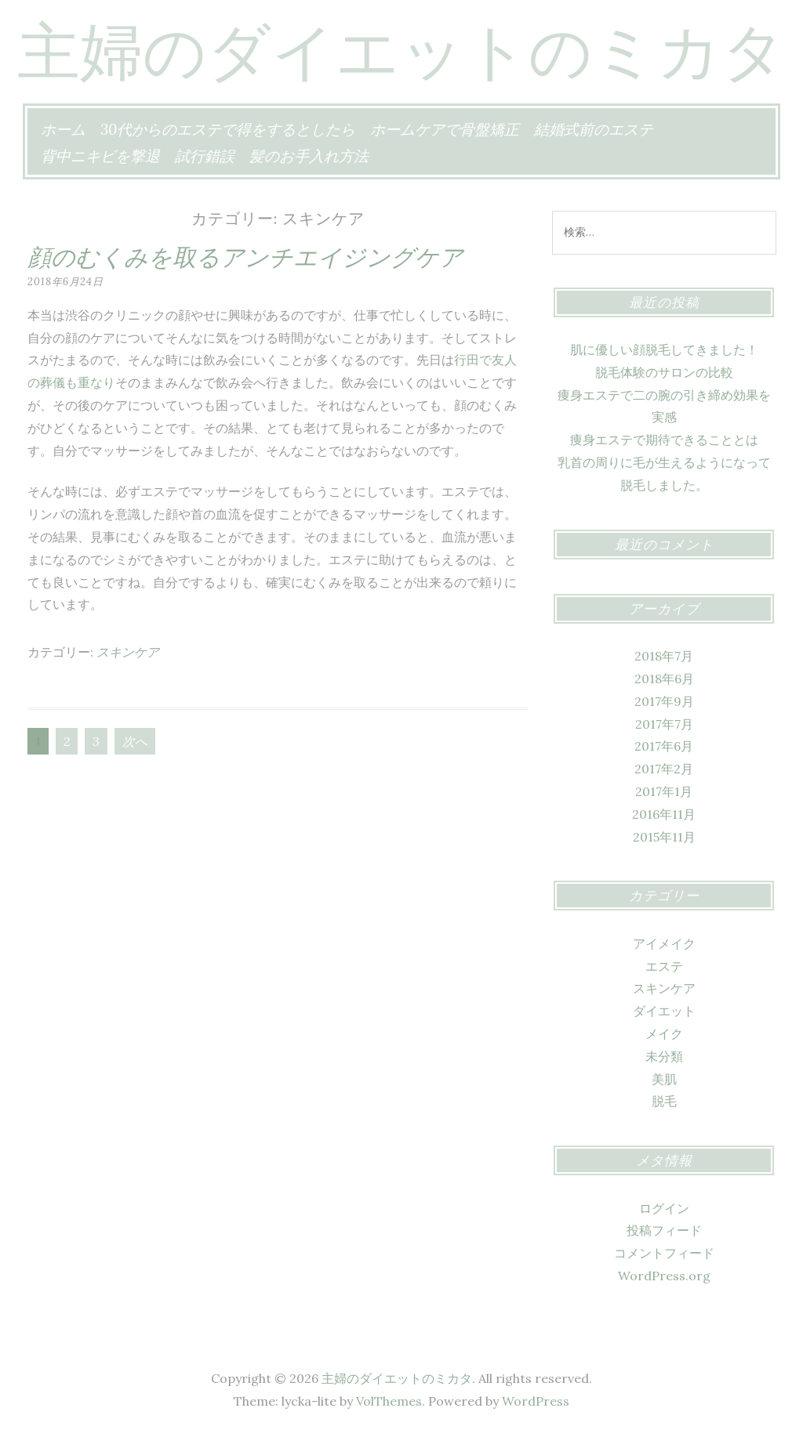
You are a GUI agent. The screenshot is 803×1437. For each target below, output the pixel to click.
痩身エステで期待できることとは (664, 439)
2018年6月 (664, 678)
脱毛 (664, 1101)
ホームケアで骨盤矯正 (444, 129)
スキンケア (127, 652)
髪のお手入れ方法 (309, 156)
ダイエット (664, 1011)
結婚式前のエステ (593, 129)
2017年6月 (663, 746)
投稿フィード (664, 1230)
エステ (664, 966)
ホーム (63, 129)
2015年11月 (664, 837)
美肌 (664, 1079)
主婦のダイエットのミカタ (401, 51)
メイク (664, 1033)
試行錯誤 (204, 156)
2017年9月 (664, 701)
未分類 (664, 1056)
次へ (134, 741)
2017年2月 (663, 768)
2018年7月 (663, 656)
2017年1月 (663, 791)
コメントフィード (664, 1253)
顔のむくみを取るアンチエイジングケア (245, 257)
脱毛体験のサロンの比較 (664, 372)
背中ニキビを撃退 (100, 156)
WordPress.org (664, 1275)
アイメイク (664, 943)
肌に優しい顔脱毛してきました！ (664, 349)
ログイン (664, 1208)
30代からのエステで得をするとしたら (227, 129)
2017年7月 (664, 724)
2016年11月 (664, 814)
